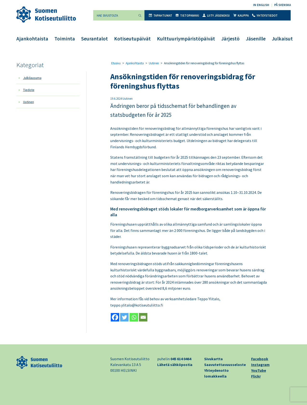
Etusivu (116, 63)
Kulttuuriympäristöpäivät (186, 38)
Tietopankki (187, 15)
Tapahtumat (160, 15)
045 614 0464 (180, 358)
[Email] (143, 317)
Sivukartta (213, 358)
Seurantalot (94, 38)
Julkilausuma (32, 78)
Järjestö (230, 38)
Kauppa (241, 15)
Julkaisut (282, 38)
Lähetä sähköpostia (174, 364)
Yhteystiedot (265, 15)
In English (261, 5)
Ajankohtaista (32, 38)
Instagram (260, 364)
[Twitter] (124, 317)
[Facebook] (115, 317)
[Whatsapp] (134, 317)
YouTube (258, 370)
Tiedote (28, 90)
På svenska (282, 5)
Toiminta (64, 38)
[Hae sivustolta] (114, 15)
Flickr (256, 376)
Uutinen (28, 102)
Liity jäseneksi (216, 15)
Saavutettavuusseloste (225, 364)
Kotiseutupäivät (132, 38)
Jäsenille (256, 38)
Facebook (259, 358)
